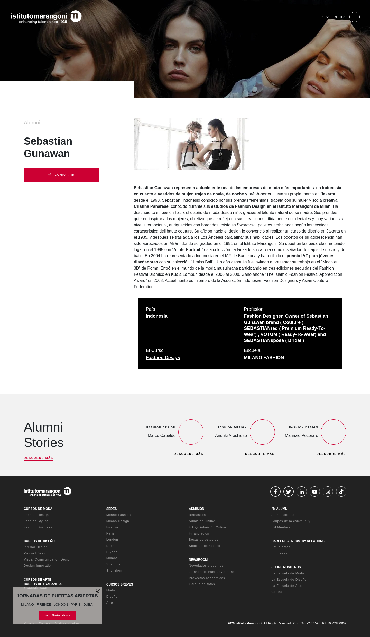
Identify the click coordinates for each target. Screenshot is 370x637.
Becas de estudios (203, 539)
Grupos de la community (290, 521)
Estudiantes (280, 547)
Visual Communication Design (48, 559)
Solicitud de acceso (204, 546)
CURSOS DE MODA (38, 509)
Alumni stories (282, 515)
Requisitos (197, 515)
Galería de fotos (202, 584)
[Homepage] (46, 17)
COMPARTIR (61, 174)
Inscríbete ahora (57, 615)
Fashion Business (38, 527)
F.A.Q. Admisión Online (207, 527)
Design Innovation (38, 565)
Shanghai (114, 564)
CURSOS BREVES (119, 584)
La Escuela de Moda (287, 573)
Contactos (279, 592)
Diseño (111, 596)
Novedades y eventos (206, 565)
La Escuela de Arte (286, 586)
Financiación (199, 533)
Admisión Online (202, 521)
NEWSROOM (198, 560)
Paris (110, 533)
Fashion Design (163, 357)
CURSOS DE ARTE (37, 579)
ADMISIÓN (196, 509)
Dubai (111, 546)
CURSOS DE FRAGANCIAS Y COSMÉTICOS (44, 586)
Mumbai (112, 558)
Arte (109, 603)
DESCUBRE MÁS (38, 457)
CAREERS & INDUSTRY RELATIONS (297, 541)
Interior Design (36, 547)
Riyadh (111, 552)
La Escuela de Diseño (289, 579)
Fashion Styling (36, 521)
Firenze (112, 527)
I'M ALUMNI (279, 509)
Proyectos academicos (207, 578)
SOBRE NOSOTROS (286, 567)
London (112, 539)
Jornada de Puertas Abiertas (212, 572)
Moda (110, 590)
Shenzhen (114, 570)
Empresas (279, 553)
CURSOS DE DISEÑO (39, 541)
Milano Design (117, 521)
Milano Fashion (118, 515)
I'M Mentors (280, 527)
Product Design (36, 553)
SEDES (111, 509)
